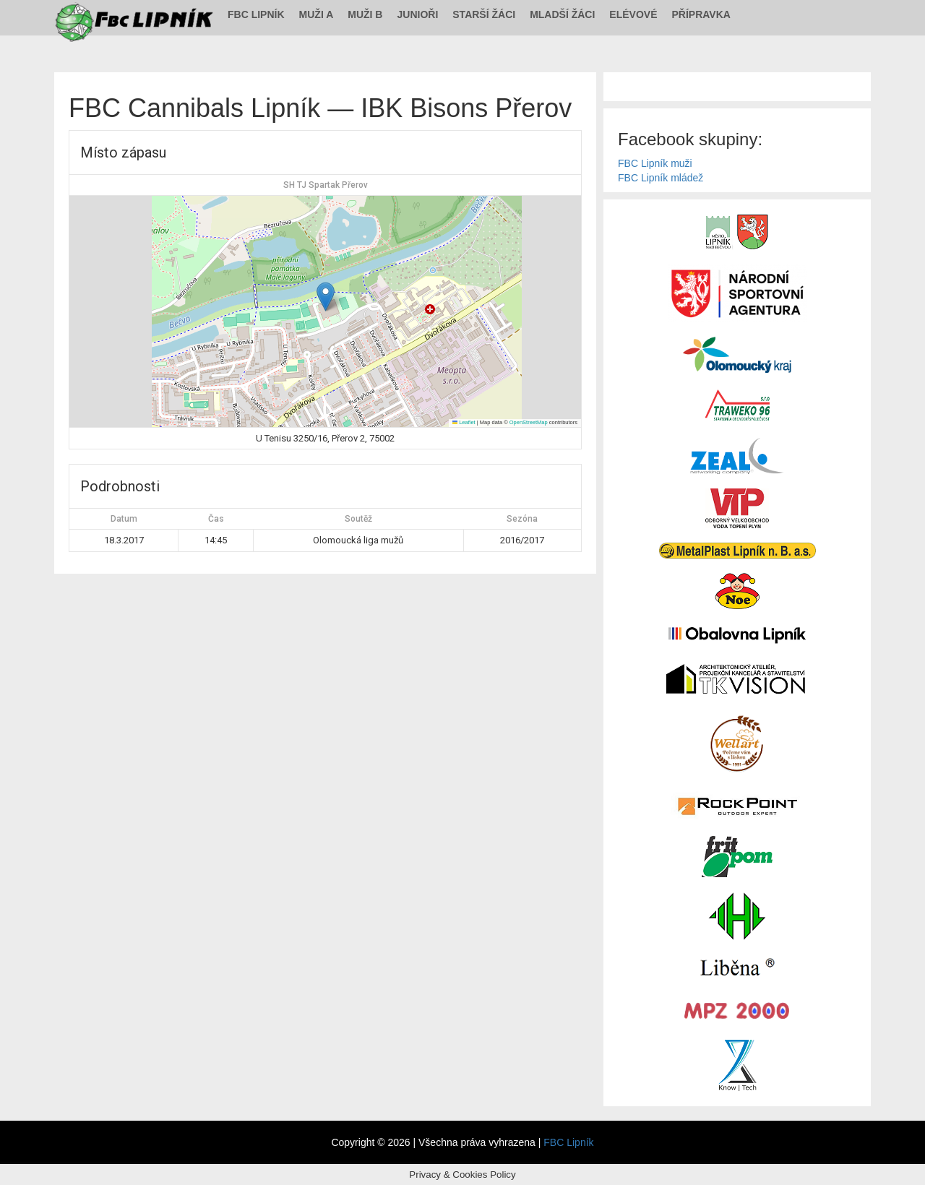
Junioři (417, 14)
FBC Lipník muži (655, 163)
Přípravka (701, 14)
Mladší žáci (562, 14)
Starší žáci (483, 14)
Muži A (316, 14)
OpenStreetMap (528, 422)
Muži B (365, 14)
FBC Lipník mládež (660, 178)
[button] (326, 296)
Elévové (633, 14)
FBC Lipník (256, 14)
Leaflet (464, 422)
